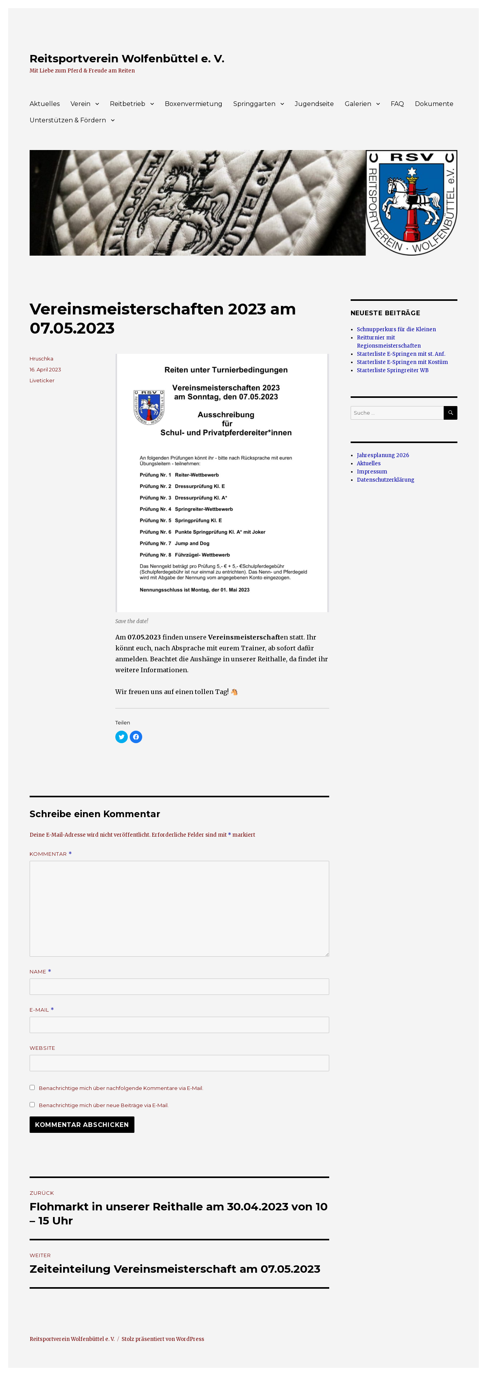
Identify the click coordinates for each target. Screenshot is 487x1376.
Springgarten (254, 104)
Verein (80, 104)
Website (42, 1048)
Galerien (358, 104)
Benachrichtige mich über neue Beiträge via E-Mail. (104, 1105)
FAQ (397, 104)
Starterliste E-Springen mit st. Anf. (401, 354)
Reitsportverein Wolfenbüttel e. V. (127, 58)
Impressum (372, 471)
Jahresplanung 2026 (383, 455)
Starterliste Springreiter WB (393, 370)
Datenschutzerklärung (386, 480)
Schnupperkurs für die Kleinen (396, 329)
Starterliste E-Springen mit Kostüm (402, 362)
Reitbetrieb (127, 104)
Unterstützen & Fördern (68, 120)
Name (40, 971)
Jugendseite (314, 104)
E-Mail (42, 1010)
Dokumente (434, 104)
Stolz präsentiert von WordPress (163, 1339)
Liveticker (42, 380)
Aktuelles (45, 104)
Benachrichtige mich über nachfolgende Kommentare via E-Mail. (121, 1088)
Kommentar (51, 854)
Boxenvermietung (193, 104)
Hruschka (41, 358)
